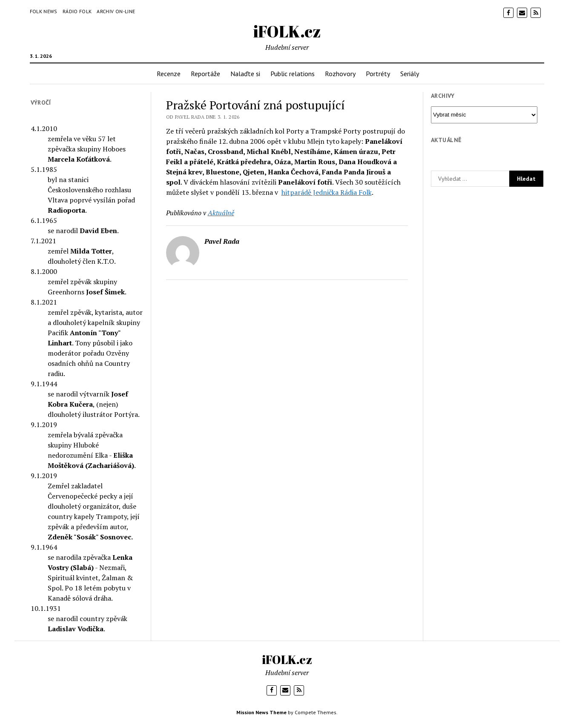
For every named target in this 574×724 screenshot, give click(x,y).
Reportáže (205, 73)
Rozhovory (340, 73)
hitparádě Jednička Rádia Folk (326, 192)
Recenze (169, 73)
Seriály (409, 73)
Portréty (378, 73)
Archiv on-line (116, 11)
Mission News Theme (261, 712)
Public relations (292, 73)
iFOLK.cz (287, 31)
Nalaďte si (245, 73)
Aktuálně (221, 212)
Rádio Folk (77, 11)
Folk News (43, 11)
